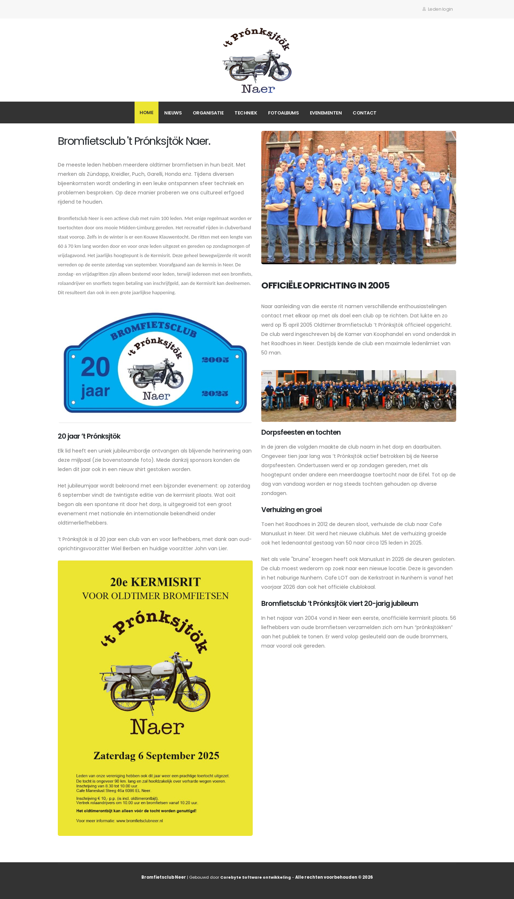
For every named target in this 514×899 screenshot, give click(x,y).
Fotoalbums (283, 112)
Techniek (246, 112)
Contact (365, 112)
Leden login (438, 9)
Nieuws (173, 112)
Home (146, 112)
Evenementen (326, 112)
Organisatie (208, 112)
